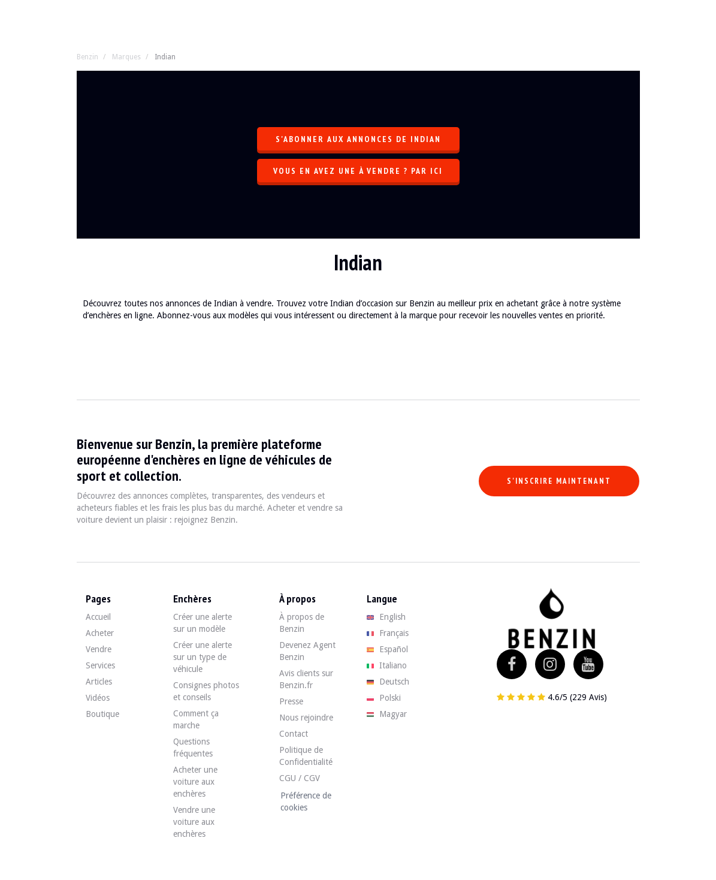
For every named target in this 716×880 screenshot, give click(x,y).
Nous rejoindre (306, 717)
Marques (126, 57)
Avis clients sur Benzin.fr (306, 679)
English (386, 617)
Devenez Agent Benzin (307, 651)
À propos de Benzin (301, 623)
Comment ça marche (196, 719)
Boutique (102, 714)
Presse (291, 701)
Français (388, 633)
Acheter (100, 633)
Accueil (98, 617)
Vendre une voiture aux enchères (194, 822)
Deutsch (388, 681)
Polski (384, 698)
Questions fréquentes (193, 747)
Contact (293, 734)
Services (100, 665)
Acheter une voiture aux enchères (195, 781)
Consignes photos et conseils (206, 691)
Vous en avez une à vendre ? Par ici (358, 170)
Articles (99, 681)
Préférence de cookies (305, 801)
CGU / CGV (299, 778)
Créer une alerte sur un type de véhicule (202, 657)
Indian (165, 57)
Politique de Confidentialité (306, 756)
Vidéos (98, 698)
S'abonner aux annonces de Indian (358, 139)
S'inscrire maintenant (559, 481)
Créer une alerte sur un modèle (202, 623)
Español (387, 649)
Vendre (98, 649)
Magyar (387, 714)
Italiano (387, 665)
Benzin (87, 57)
